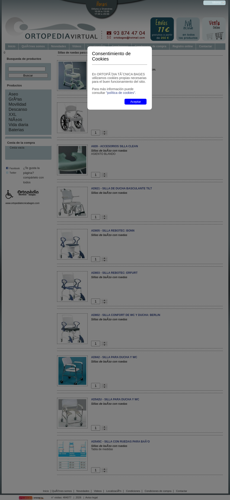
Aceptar (135, 101)
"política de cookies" (120, 93)
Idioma (216, 2)
